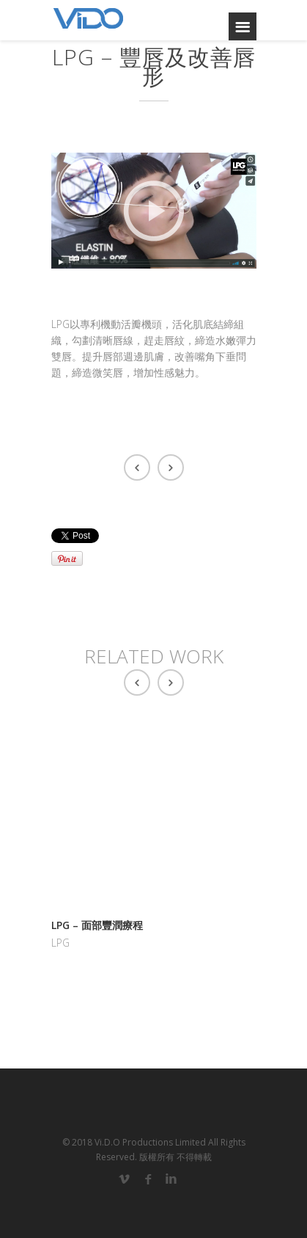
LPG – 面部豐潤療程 (97, 925)
